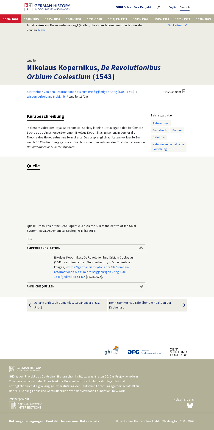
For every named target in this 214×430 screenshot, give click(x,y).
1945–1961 (161, 19)
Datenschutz (89, 421)
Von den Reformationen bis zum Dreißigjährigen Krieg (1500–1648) (89, 92)
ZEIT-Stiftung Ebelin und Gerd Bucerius (40, 391)
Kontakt (52, 421)
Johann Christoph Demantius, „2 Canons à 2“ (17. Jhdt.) (67, 305)
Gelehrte (159, 137)
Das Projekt (143, 7)
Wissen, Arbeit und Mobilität (46, 96)
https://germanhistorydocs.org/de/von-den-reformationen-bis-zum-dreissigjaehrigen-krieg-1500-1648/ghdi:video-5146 (91, 272)
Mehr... (42, 30)
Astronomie (161, 123)
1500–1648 (10, 19)
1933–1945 (140, 19)
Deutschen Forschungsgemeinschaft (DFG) (110, 386)
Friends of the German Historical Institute (72, 381)
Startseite (34, 92)
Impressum (69, 421)
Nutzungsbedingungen (26, 421)
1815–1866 (52, 19)
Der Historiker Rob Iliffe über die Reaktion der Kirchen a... (144, 305)
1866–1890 (73, 19)
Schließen (177, 25)
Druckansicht (172, 92)
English (173, 7)
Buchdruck (160, 130)
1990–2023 (203, 19)
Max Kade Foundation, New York (103, 391)
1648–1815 (31, 19)
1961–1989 (182, 19)
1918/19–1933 (117, 19)
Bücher (177, 130)
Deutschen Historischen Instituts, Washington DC (75, 376)
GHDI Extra (123, 7)
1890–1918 (94, 19)
